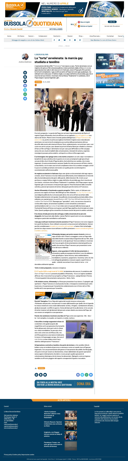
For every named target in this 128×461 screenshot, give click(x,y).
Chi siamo (20, 36)
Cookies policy (17, 454)
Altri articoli (64, 399)
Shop (80, 36)
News (84, 22)
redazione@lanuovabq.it (11, 424)
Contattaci (110, 36)
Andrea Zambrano (25, 61)
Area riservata (94, 36)
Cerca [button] (121, 36)
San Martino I (95, 40)
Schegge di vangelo (19, 40)
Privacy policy (8, 454)
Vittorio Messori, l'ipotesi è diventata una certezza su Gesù (53, 423)
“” (84, 192)
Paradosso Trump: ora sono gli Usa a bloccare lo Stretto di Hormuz (53, 444)
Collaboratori (43, 36)
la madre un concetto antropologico (62, 226)
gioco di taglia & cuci (82, 135)
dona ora (112, 22)
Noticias (86, 26)
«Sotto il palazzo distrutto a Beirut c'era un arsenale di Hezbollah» (52, 414)
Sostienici (56, 36)
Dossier (70, 36)
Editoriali (67, 45)
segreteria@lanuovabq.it (11, 426)
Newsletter (112, 26)
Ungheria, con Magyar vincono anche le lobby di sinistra (53, 434)
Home (9, 36)
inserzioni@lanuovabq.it (11, 428)
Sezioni (30, 36)
